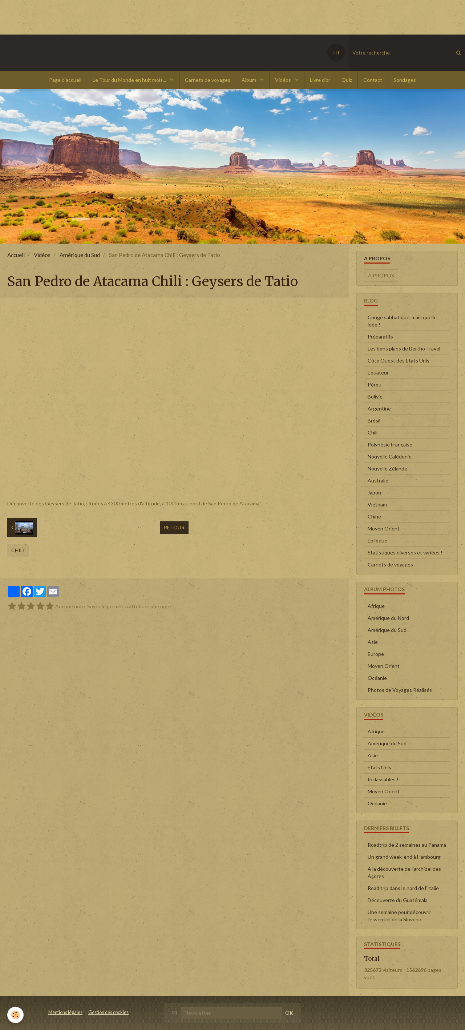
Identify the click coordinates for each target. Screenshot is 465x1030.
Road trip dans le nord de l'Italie (403, 888)
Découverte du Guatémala (398, 900)
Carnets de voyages (207, 80)
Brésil (374, 420)
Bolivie (375, 396)
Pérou (374, 384)
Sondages (404, 80)
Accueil (16, 255)
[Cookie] (15, 1015)
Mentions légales (65, 1012)
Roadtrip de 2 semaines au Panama (407, 845)
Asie (373, 642)
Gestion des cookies (108, 1012)
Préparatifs (380, 336)
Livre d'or (320, 80)
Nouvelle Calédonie (390, 456)
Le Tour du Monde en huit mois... (130, 80)
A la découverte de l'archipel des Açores (404, 872)
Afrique (376, 606)
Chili (18, 550)
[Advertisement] (132, 16)
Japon (374, 492)
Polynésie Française (390, 444)
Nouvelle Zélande (387, 468)
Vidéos (283, 80)
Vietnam (377, 504)
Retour (174, 527)
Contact (372, 80)
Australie (378, 480)
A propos (381, 275)
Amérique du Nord (388, 618)
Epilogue (377, 540)
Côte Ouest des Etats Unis (398, 360)
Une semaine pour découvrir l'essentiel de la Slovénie (399, 915)
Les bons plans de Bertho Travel (404, 348)
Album (249, 80)
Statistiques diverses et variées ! (405, 552)
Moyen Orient (384, 528)
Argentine (379, 408)
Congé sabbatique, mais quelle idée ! (402, 321)
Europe (376, 654)
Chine (374, 516)
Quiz (346, 80)
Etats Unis (379, 767)
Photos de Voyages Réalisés (400, 690)
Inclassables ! (383, 779)
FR (336, 52)
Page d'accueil (65, 80)
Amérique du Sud (80, 255)
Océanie (377, 678)
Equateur (378, 372)
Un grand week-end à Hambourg (404, 857)
